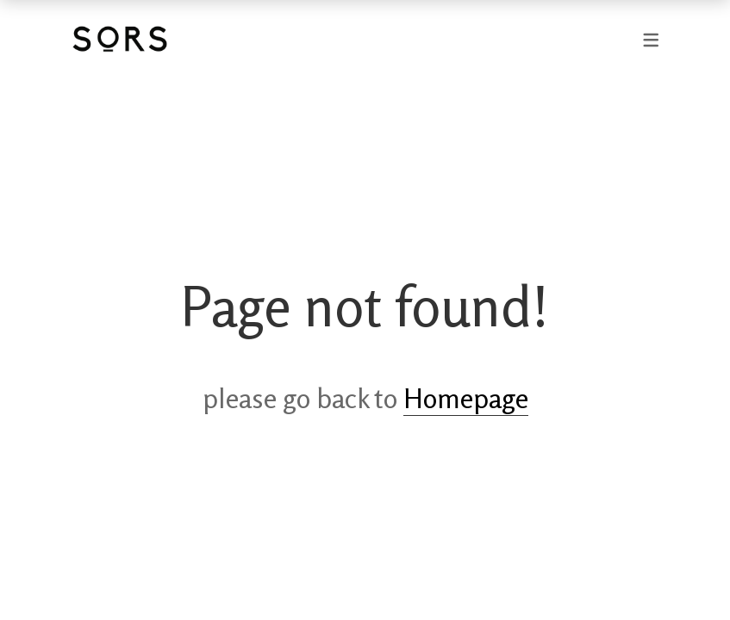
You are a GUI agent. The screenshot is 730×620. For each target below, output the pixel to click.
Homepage (465, 398)
